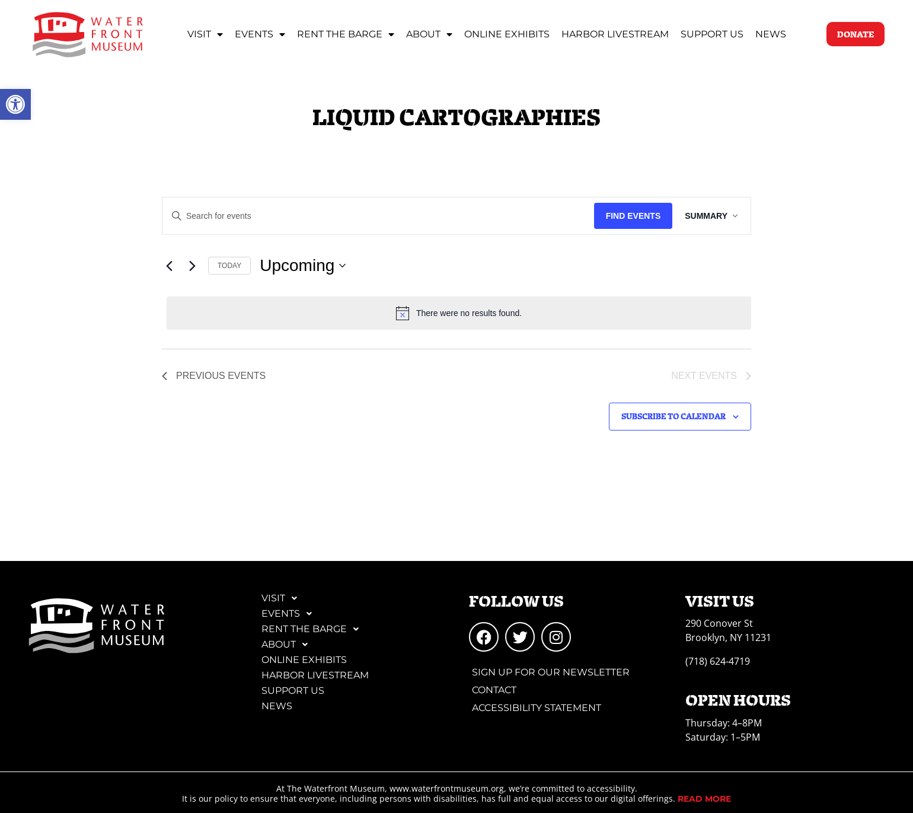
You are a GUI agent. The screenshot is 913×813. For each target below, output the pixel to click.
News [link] (770, 34)
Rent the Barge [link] (345, 34)
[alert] (459, 313)
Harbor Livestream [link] (615, 34)
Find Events (629, 216)
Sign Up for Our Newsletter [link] (551, 672)
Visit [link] (205, 34)
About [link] (429, 34)
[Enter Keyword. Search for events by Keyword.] (376, 216)
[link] (15, 104)
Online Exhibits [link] (507, 34)
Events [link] (260, 34)
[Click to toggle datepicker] (303, 266)
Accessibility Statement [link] (536, 707)
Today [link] (229, 266)
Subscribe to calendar (673, 416)
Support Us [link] (712, 34)
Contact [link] (494, 690)
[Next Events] (192, 266)
